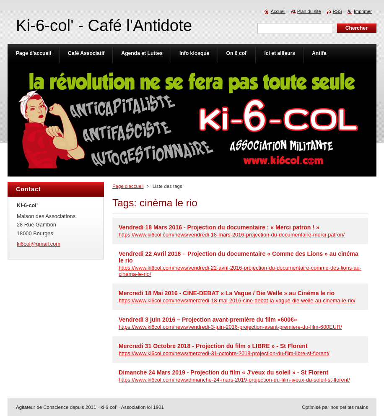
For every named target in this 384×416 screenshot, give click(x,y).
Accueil (278, 11)
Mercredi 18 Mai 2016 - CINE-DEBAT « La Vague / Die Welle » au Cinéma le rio (227, 293)
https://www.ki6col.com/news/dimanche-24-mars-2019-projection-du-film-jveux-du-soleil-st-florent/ (234, 380)
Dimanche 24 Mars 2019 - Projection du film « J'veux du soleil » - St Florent (223, 372)
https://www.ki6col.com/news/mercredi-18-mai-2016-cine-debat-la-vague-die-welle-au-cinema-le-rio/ (237, 300)
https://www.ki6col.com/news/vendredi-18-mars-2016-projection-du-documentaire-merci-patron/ (232, 234)
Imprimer (363, 11)
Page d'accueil (128, 186)
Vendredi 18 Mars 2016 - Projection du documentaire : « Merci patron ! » (219, 227)
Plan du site (309, 11)
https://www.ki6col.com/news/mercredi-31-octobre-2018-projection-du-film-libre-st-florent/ (224, 353)
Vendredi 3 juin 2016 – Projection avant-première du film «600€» (208, 319)
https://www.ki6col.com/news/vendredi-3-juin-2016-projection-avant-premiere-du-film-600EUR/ (230, 327)
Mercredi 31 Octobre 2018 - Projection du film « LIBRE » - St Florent (213, 346)
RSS (337, 11)
